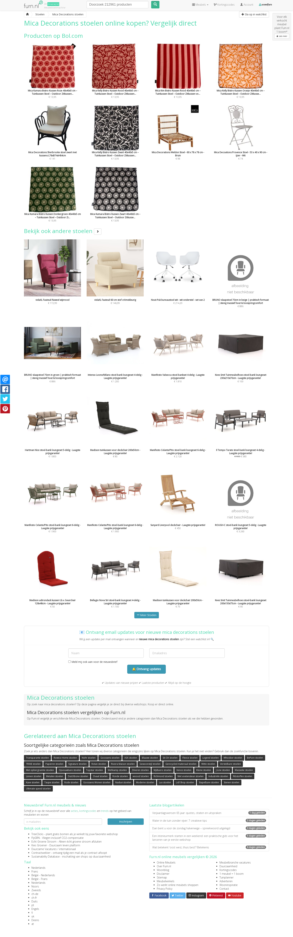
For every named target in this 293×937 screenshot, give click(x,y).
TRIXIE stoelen (33, 763)
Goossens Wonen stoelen (96, 782)
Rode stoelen (71, 782)
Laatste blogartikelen (166, 805)
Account (246, 4)
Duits (34, 901)
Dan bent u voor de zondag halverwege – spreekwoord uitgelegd (209, 828)
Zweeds (36, 890)
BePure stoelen (255, 757)
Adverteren (226, 881)
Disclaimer (163, 873)
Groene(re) (53, 4)
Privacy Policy (164, 888)
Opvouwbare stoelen (70, 770)
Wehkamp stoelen (117, 770)
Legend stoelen (210, 757)
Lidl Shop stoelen (185, 782)
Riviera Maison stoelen (123, 763)
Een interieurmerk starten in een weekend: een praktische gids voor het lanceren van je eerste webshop (209, 837)
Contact (224, 888)
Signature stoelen (77, 763)
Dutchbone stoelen (78, 776)
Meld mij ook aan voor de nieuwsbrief (92, 662)
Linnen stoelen (33, 776)
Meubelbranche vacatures (235, 862)
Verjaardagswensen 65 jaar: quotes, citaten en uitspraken (209, 813)
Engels (35, 909)
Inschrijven (125, 821)
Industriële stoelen (218, 776)
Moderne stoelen (145, 782)
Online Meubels (166, 862)
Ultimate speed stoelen (38, 788)
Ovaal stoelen (100, 776)
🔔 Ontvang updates (146, 669)
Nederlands (38, 867)
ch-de (34, 894)
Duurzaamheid (228, 866)
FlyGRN (35, 838)
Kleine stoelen (203, 770)
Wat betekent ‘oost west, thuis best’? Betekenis (209, 847)
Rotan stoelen (98, 763)
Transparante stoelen (37, 757)
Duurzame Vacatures (44, 849)
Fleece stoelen (190, 757)
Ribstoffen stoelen (242, 776)
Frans (34, 871)
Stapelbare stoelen (209, 782)
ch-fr (34, 897)
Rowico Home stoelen (65, 757)
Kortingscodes (228, 870)
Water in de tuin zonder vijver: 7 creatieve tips (209, 820)
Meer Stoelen (146, 615)
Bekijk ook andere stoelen (62, 231)
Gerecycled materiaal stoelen (180, 763)
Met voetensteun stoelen (191, 776)
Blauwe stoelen (150, 757)
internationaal (67, 849)
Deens (35, 920)
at (32, 924)
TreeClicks (37, 834)
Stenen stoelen (231, 782)
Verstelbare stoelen (230, 763)
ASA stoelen (130, 757)
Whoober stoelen (233, 757)
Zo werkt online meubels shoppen (177, 885)
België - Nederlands (43, 875)
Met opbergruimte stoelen (40, 770)
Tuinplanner (226, 877)
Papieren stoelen (54, 763)
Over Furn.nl (164, 866)
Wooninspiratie (228, 885)
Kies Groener (39, 845)
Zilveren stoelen (140, 770)
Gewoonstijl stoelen (150, 763)
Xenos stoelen (183, 770)
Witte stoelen (208, 763)
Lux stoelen (165, 782)
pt (32, 905)
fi (32, 912)
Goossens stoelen (110, 757)
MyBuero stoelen (163, 770)
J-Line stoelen (223, 770)
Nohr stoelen (89, 757)
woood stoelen (141, 776)
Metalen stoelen (54, 776)
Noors (35, 886)
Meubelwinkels (165, 881)
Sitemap (162, 877)
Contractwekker (40, 853)
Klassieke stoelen (244, 770)
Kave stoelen (32, 782)
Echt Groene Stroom (43, 841)
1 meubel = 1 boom (231, 873)
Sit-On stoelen (170, 757)
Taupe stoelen (51, 782)
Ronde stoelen (120, 776)
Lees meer (281, 36)
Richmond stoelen (163, 776)
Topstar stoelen (94, 770)
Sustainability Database (45, 856)
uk (32, 916)
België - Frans (39, 879)
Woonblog (163, 870)
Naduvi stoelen (123, 782)
